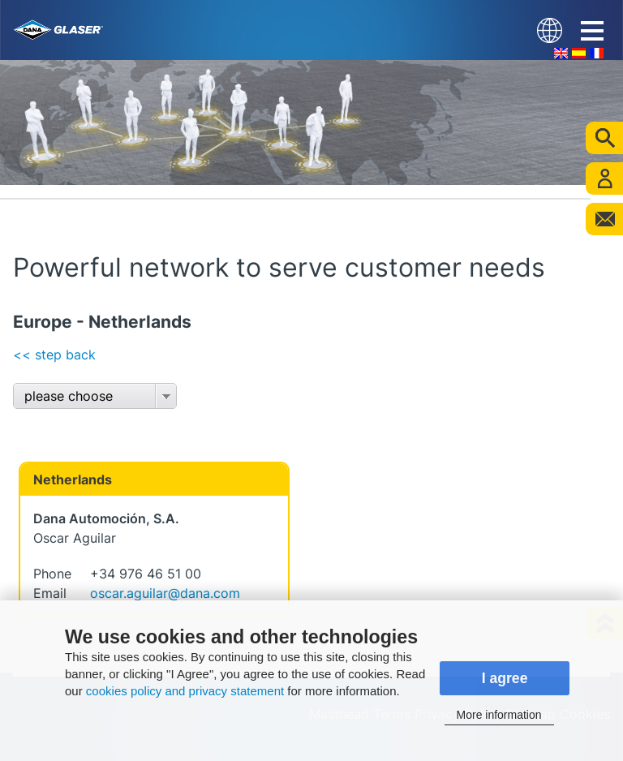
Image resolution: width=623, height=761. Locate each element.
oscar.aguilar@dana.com (165, 593)
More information (499, 714)
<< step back (54, 354)
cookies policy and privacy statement (185, 691)
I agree (505, 678)
